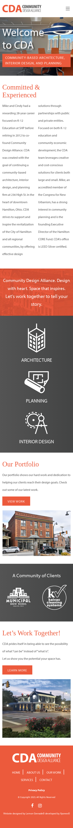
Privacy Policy (36, 790)
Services (27, 780)
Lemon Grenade (34, 813)
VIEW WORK (16, 501)
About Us (33, 772)
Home (16, 772)
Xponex (64, 813)
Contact (46, 780)
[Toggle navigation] (68, 9)
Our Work (54, 772)
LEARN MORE (17, 670)
